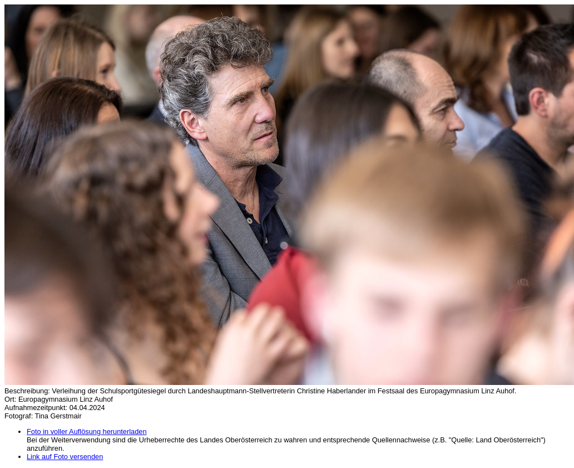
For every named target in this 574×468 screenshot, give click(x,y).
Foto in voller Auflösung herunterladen (87, 431)
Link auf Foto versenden (65, 456)
